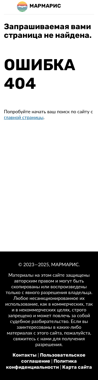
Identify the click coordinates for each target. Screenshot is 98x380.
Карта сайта (77, 367)
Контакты (25, 355)
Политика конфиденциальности (41, 364)
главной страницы (23, 117)
